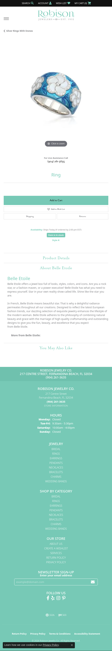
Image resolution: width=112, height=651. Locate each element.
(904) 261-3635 (56, 161)
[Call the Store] (56, 401)
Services (56, 553)
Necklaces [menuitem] (56, 467)
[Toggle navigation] (6, 20)
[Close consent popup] (72, 645)
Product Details (56, 258)
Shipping (30, 216)
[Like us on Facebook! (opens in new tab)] (48, 598)
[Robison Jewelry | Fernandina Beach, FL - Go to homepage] (56, 14)
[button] (27, 3)
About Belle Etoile (56, 267)
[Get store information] (56, 405)
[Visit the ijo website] (62, 615)
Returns (82, 216)
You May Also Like (56, 348)
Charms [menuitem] (56, 476)
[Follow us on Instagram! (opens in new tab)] (58, 598)
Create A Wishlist (56, 548)
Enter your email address (56, 575)
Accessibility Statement (87, 633)
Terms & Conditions (60, 633)
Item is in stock (56, 235)
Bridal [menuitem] (56, 449)
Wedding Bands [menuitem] (56, 481)
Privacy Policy (56, 562)
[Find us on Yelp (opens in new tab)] (53, 598)
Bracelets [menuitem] (56, 472)
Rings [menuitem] (56, 453)
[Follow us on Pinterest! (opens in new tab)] (63, 598)
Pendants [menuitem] (56, 463)
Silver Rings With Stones (19, 30)
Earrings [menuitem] (56, 458)
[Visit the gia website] (50, 615)
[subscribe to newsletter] (93, 582)
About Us (56, 544)
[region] (56, 96)
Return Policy (56, 557)
